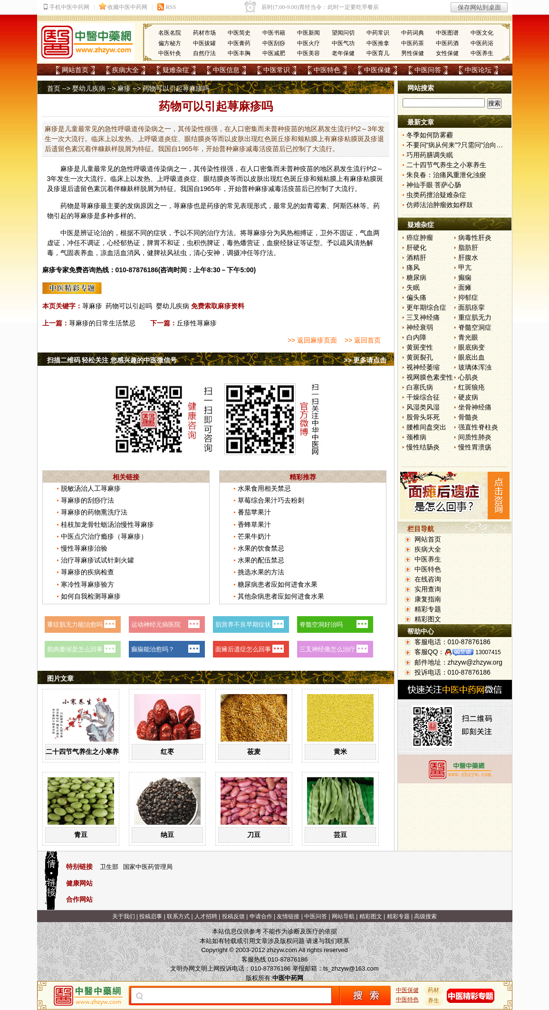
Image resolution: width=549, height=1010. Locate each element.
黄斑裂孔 (419, 357)
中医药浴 (482, 43)
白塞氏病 (419, 387)
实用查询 (427, 589)
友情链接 (288, 916)
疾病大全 (125, 70)
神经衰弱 (419, 327)
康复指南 (427, 599)
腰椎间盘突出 (426, 427)
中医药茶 (412, 43)
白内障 (416, 337)
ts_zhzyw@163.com (351, 968)
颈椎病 (416, 437)
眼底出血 (471, 357)
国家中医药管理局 (148, 866)
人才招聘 (205, 916)
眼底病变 (471, 347)
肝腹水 (468, 257)
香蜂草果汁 (254, 524)
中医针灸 (169, 53)
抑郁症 (468, 297)
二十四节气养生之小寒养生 (85, 751)
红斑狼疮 (471, 387)
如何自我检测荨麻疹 (91, 596)
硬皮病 (468, 397)
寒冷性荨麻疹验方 (87, 584)
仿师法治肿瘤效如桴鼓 (439, 205)
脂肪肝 (468, 247)
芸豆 (340, 834)
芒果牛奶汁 (254, 536)
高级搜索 (425, 916)
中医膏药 (239, 43)
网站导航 (343, 916)
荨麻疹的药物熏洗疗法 (94, 512)
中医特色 (327, 70)
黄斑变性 (419, 347)
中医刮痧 (273, 43)
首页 (53, 88)
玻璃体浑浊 (474, 367)
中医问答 (427, 70)
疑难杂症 (176, 70)
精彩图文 (427, 619)
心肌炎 (468, 377)
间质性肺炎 (474, 437)
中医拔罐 (204, 43)
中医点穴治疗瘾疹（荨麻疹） (104, 536)
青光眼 (468, 337)
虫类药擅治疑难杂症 (436, 195)
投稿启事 (150, 916)
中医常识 (276, 70)
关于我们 (123, 916)
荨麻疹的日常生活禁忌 (102, 323)
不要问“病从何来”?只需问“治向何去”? (461, 145)
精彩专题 (427, 609)
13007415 (488, 652)
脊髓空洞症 (474, 327)
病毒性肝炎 (474, 237)
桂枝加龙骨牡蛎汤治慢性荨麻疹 (107, 524)
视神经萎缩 (423, 367)
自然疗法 (204, 53)
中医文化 (482, 32)
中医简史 (239, 32)
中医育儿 (377, 53)
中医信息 (226, 70)
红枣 (167, 751)
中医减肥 (273, 53)
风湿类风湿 (423, 407)
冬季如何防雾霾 (429, 135)
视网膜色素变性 (429, 377)
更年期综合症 (426, 307)
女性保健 (447, 53)
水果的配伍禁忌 (261, 560)
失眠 (413, 287)
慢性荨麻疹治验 (84, 548)
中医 (67, 233)
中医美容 (308, 53)
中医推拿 (377, 43)
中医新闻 (308, 32)
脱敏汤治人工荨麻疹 (91, 488)
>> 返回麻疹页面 (312, 340)
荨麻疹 (92, 306)
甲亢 (465, 267)
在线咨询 (427, 579)
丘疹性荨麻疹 (197, 323)
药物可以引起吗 (129, 306)
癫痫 (465, 277)
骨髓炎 (468, 417)
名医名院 (169, 32)
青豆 (80, 834)
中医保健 (377, 70)
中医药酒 (447, 43)
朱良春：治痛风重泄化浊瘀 (446, 175)
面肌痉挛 (471, 307)
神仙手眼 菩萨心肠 (434, 185)
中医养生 (482, 53)
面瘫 (465, 287)
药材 (433, 990)
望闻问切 (343, 32)
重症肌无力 (474, 317)
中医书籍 (273, 32)
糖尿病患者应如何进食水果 (278, 584)
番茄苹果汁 (254, 512)
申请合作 (261, 916)
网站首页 (75, 70)
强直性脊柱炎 (478, 427)
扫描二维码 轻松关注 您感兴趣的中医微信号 (112, 360)
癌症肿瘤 (419, 237)
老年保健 (343, 53)
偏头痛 (416, 297)
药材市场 (204, 32)
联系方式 (178, 916)
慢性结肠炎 (423, 447)
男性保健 (412, 53)
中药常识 (377, 32)
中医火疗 (308, 43)
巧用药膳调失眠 (429, 155)
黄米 (340, 751)
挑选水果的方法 (261, 572)
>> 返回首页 (363, 340)
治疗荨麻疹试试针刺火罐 (97, 560)
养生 (433, 1000)
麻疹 (124, 88)
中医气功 (343, 43)
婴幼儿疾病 (89, 88)
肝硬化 (416, 247)
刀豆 (253, 834)
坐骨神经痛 (474, 407)
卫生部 (109, 866)
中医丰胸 (239, 53)
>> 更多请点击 (365, 360)
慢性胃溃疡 (474, 447)
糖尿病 (416, 277)
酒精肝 (416, 257)
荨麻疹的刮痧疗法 (87, 500)
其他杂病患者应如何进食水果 (281, 596)
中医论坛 (478, 70)
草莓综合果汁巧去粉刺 (271, 500)
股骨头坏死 (423, 417)
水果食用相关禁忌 (264, 488)
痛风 (413, 267)
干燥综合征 (423, 397)
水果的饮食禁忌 (261, 548)
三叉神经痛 (423, 317)
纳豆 (167, 834)
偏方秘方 (169, 43)
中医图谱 (447, 32)
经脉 (286, 243)
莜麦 (253, 751)
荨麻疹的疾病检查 (87, 572)
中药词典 (412, 32)
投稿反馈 (233, 916)
